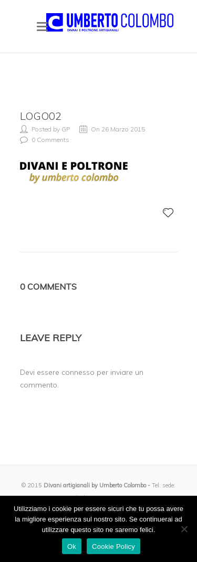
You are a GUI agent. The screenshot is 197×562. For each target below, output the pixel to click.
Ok (71, 546)
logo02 (40, 115)
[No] (184, 529)
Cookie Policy (113, 546)
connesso (78, 372)
